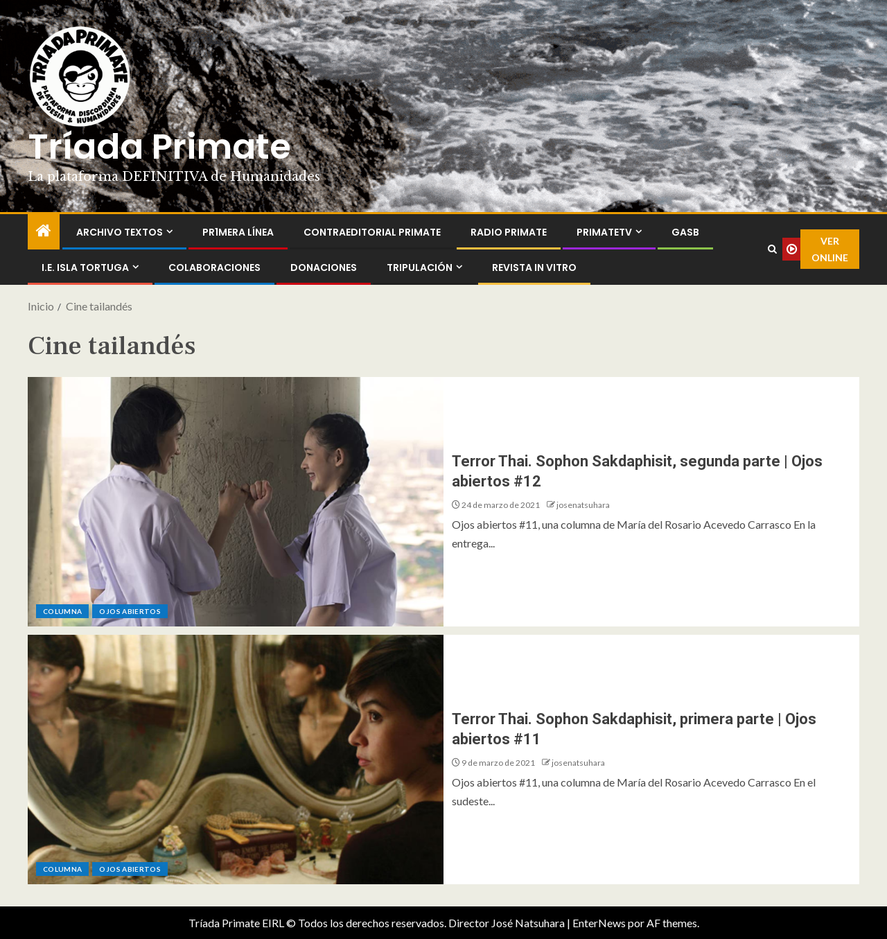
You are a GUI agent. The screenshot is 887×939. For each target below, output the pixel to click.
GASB (685, 232)
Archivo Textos (119, 232)
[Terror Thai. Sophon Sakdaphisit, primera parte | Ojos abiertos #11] (236, 759)
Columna (62, 611)
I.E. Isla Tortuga (85, 267)
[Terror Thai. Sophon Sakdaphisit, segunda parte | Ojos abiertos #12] (236, 501)
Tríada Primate (159, 147)
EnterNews (599, 922)
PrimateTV (604, 232)
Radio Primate (509, 232)
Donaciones (323, 267)
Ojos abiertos (130, 611)
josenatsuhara (583, 505)
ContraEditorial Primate (372, 232)
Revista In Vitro (534, 267)
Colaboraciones (214, 267)
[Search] (772, 249)
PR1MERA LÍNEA (238, 232)
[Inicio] (43, 231)
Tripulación (420, 267)
